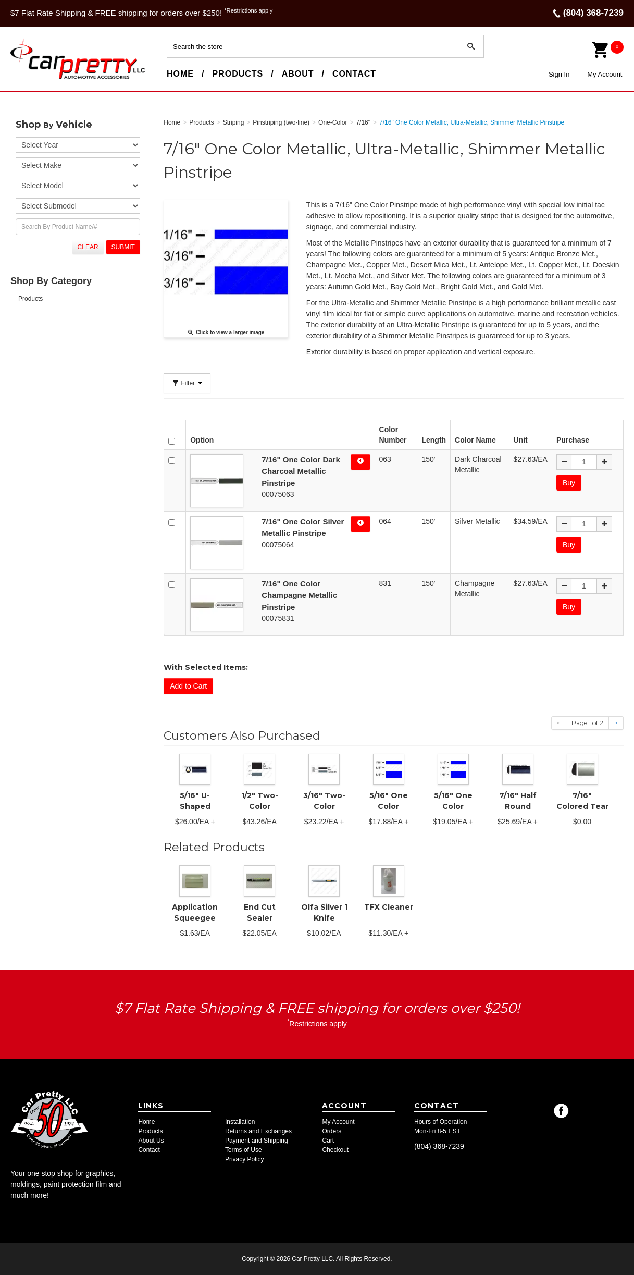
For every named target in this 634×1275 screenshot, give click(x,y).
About (298, 73)
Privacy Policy (244, 1159)
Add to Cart (188, 686)
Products (237, 73)
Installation (240, 1121)
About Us (151, 1140)
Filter (187, 383)
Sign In (559, 74)
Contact (354, 73)
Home (180, 73)
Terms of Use (243, 1150)
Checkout (335, 1150)
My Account (604, 74)
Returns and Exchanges (258, 1131)
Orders (331, 1131)
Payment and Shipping (256, 1140)
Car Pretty (29, 78)
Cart (328, 1140)
